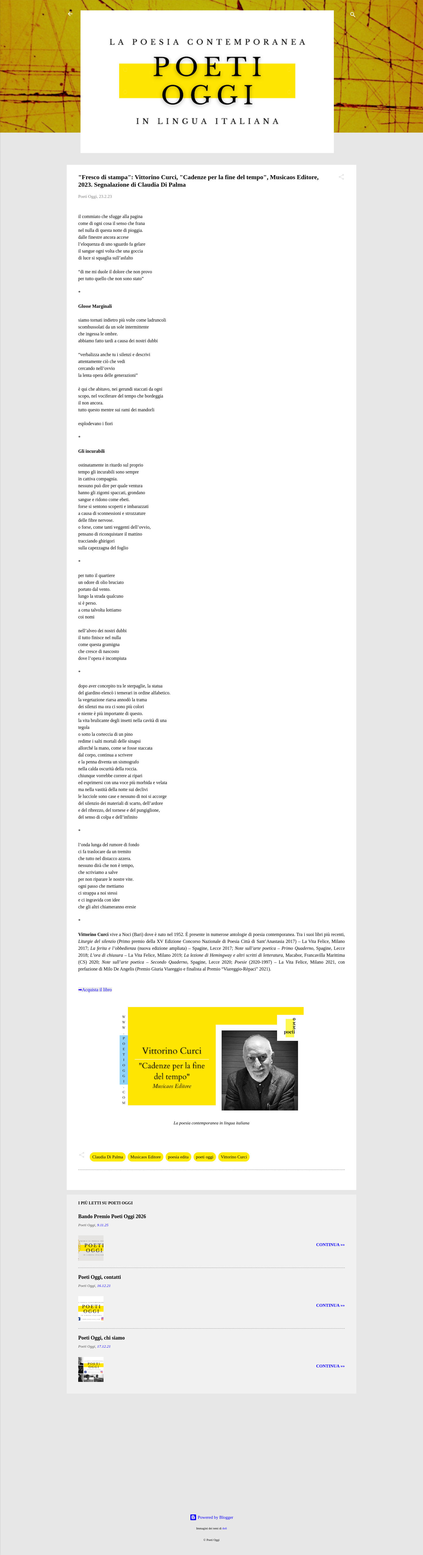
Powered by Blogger (211, 1517)
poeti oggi (204, 1157)
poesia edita (178, 1157)
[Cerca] (352, 15)
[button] (341, 177)
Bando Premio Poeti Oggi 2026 (112, 1216)
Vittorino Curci (234, 1157)
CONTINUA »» (330, 1244)
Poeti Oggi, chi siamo (101, 1338)
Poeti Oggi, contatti (99, 1277)
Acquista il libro (97, 989)
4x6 (224, 1528)
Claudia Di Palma (107, 1157)
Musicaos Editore (145, 1157)
